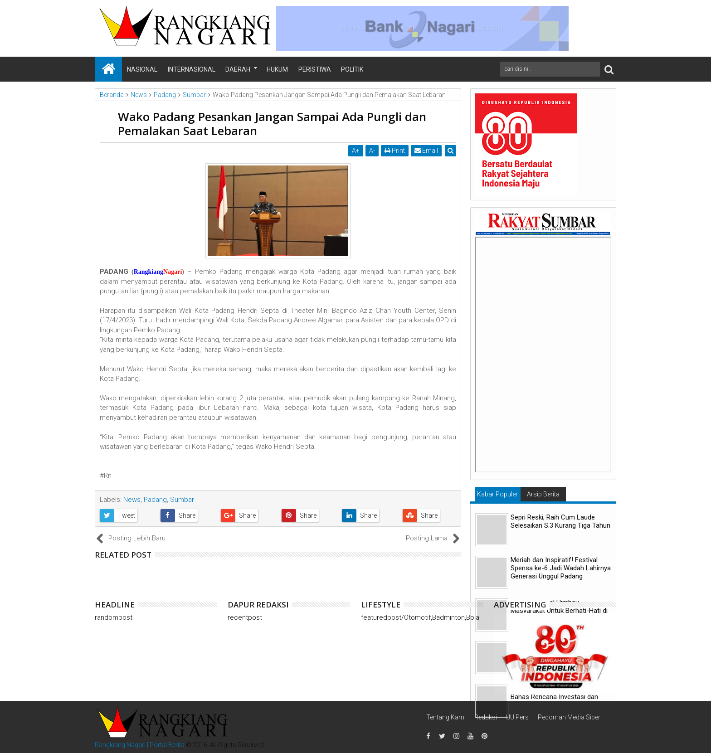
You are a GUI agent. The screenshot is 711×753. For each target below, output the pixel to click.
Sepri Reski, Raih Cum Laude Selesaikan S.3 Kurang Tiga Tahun (560, 521)
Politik (352, 69)
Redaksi (485, 717)
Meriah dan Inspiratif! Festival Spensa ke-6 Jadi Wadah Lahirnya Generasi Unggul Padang (561, 568)
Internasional (191, 69)
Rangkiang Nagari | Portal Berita (140, 744)
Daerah (237, 69)
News (132, 500)
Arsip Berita (543, 494)
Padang (155, 500)
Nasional (142, 69)
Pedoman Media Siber (569, 717)
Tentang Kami (446, 717)
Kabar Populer (497, 494)
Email (426, 150)
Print (395, 150)
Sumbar (182, 500)
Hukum (277, 69)
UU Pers (517, 717)
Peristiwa (314, 69)
